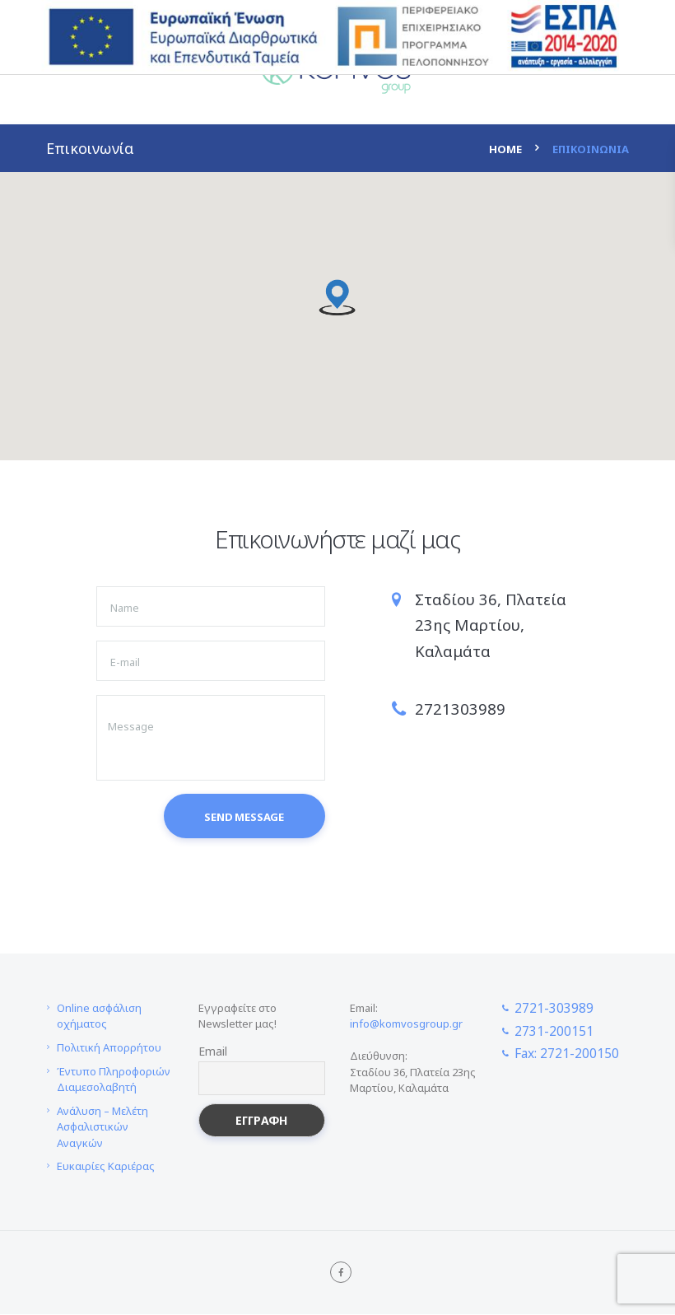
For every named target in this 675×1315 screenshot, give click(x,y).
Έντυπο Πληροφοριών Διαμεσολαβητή (113, 1079)
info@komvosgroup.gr (406, 1024)
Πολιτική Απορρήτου (109, 1048)
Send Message (244, 817)
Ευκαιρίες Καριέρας (106, 1166)
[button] (337, 297)
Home (505, 149)
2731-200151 (554, 1031)
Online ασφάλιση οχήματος (99, 1017)
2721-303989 (554, 1009)
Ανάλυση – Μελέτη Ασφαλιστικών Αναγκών (102, 1126)
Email (212, 1052)
